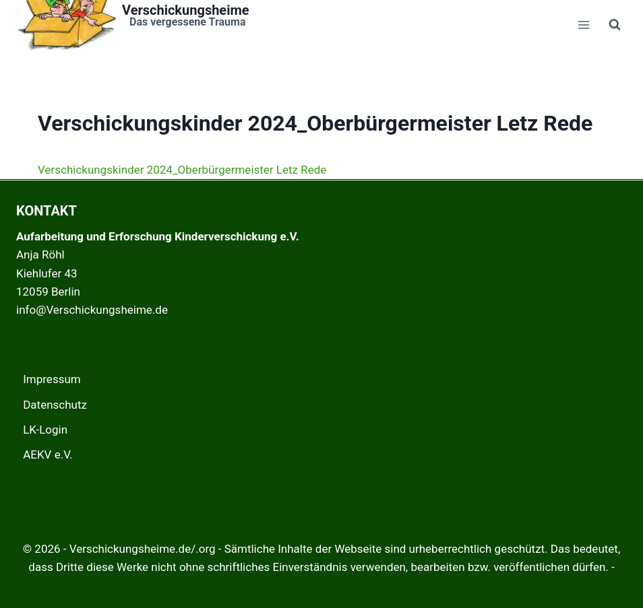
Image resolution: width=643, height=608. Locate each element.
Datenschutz (55, 404)
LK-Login (45, 429)
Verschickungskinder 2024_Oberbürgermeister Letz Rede (182, 169)
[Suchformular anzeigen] (615, 25)
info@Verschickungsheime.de (92, 309)
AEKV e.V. (47, 454)
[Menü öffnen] (583, 24)
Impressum (52, 379)
